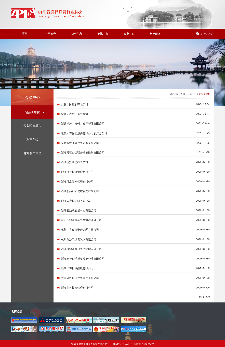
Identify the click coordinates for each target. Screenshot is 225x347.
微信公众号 (206, 33)
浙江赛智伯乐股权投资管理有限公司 (82, 258)
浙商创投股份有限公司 (74, 162)
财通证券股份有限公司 (74, 114)
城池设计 (149, 343)
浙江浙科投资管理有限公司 (77, 287)
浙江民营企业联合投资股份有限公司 (82, 152)
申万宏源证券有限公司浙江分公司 (81, 220)
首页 (24, 33)
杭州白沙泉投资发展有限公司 (78, 239)
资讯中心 (102, 33)
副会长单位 (204, 93)
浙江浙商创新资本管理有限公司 (80, 191)
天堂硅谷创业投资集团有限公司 (80, 277)
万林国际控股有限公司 (74, 104)
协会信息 (76, 33)
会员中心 (129, 33)
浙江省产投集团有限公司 (76, 200)
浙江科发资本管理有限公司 (77, 181)
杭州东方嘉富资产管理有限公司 (80, 229)
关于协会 (50, 33)
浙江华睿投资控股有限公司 (77, 268)
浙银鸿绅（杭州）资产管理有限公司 (82, 123)
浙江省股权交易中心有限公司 (78, 210)
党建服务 (155, 33)
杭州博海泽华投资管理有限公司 (80, 143)
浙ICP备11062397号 (123, 343)
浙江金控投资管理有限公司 (77, 171)
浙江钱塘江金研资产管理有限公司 (81, 249)
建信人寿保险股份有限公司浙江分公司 (84, 133)
